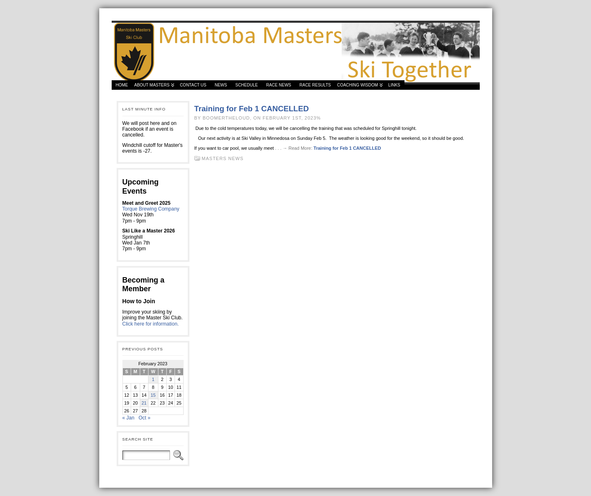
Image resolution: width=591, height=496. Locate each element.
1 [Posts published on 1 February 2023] (153, 379)
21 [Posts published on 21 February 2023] (143, 402)
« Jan (128, 418)
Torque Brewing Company (150, 209)
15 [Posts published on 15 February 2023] (153, 395)
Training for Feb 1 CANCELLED (251, 108)
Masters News (223, 158)
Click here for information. (150, 324)
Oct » (145, 418)
